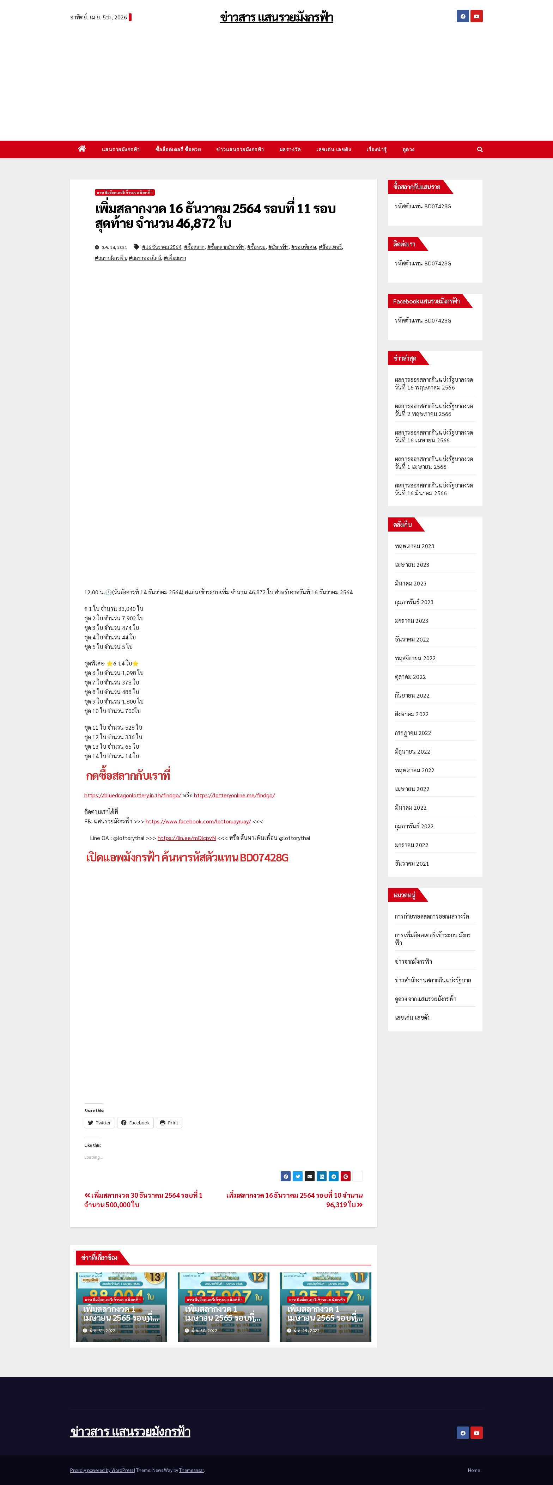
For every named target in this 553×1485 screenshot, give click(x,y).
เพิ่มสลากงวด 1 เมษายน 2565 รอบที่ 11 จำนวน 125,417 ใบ (325, 1317)
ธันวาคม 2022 (412, 639)
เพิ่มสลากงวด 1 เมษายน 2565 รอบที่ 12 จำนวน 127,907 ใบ (223, 1317)
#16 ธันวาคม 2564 (161, 247)
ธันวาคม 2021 (412, 863)
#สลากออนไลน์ (145, 257)
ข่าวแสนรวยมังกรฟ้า (240, 149)
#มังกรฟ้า (278, 247)
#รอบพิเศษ (303, 247)
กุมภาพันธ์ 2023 (414, 602)
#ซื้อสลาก (194, 247)
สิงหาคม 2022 (412, 714)
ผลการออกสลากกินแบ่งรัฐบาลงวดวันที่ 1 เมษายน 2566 (434, 462)
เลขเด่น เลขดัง (333, 149)
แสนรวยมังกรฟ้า (121, 149)
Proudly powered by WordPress (102, 1470)
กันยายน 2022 (412, 695)
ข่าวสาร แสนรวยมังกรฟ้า (276, 16)
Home (474, 1470)
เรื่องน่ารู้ (376, 149)
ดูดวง (408, 149)
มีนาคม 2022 (411, 807)
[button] (480, 149)
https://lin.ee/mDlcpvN (187, 837)
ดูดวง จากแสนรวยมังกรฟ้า (425, 998)
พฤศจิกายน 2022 (415, 658)
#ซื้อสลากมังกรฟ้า (225, 247)
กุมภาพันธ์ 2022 (414, 826)
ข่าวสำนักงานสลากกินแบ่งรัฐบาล (433, 980)
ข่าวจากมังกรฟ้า (413, 961)
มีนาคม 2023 (411, 583)
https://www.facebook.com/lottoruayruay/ (198, 821)
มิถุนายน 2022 (412, 751)
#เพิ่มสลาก (175, 257)
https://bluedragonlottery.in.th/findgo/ (132, 795)
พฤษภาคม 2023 (415, 546)
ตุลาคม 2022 (410, 676)
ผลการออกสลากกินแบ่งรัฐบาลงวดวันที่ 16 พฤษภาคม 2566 (434, 383)
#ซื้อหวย (256, 247)
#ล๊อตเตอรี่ (330, 247)
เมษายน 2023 (412, 564)
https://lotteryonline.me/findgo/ (234, 795)
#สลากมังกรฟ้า (110, 257)
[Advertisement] (276, 79)
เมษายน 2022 (412, 788)
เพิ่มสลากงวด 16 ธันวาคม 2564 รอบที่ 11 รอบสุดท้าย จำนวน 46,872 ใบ (215, 215)
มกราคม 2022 (412, 844)
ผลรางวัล (290, 149)
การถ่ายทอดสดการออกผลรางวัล (432, 916)
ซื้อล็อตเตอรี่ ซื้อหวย (178, 149)
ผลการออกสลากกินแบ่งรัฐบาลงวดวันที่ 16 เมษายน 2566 (434, 436)
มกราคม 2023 (412, 620)
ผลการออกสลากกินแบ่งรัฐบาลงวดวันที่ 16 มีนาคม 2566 (434, 489)
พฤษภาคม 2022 (415, 770)
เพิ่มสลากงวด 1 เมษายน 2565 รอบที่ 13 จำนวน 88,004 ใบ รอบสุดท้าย (119, 1321)
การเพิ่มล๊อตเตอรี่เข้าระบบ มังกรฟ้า (125, 192)
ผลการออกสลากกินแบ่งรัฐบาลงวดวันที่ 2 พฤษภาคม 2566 (434, 409)
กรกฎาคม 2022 (413, 732)
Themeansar (191, 1470)
